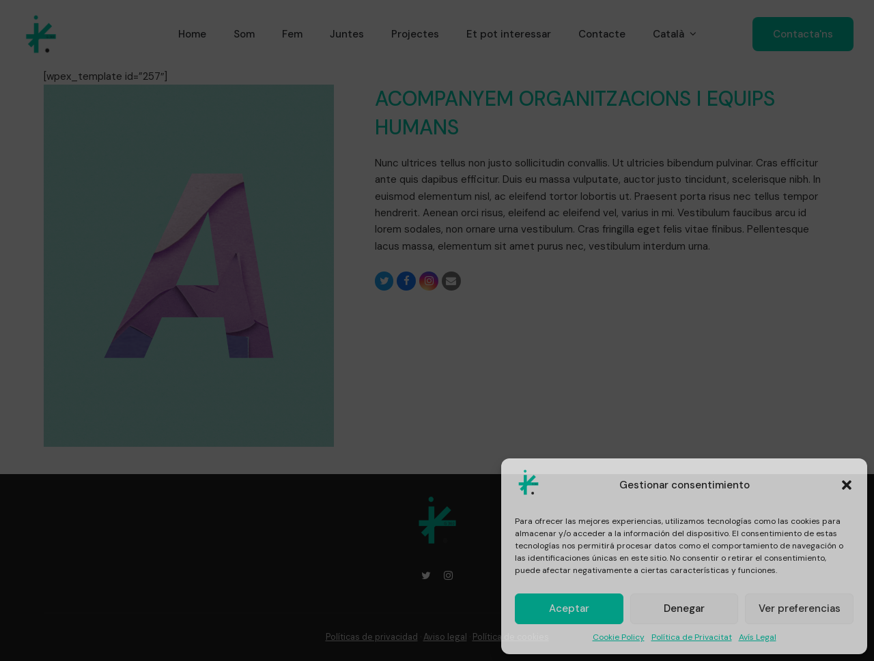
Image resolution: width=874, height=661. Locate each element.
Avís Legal (757, 637)
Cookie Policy (619, 637)
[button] (847, 485)
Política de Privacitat (691, 637)
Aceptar (569, 608)
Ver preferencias (800, 608)
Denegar (684, 608)
